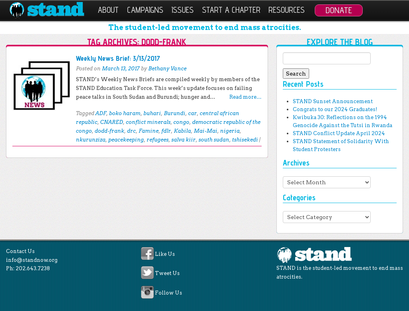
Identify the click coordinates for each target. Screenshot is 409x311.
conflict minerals (148, 122)
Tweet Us (167, 274)
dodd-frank (109, 131)
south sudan (214, 140)
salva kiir (183, 140)
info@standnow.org (32, 260)
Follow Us (168, 293)
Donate (339, 10)
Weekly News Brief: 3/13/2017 (118, 58)
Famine (149, 131)
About (108, 10)
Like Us (165, 254)
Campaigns (145, 10)
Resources (286, 10)
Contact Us (20, 251)
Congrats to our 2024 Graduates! (335, 109)
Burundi (174, 113)
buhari (152, 113)
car (192, 113)
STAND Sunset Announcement (333, 101)
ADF (100, 113)
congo (181, 122)
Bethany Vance (167, 69)
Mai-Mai (205, 131)
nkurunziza (90, 140)
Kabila (182, 131)
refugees (158, 140)
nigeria (230, 131)
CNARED (111, 122)
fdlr (166, 131)
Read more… (245, 97)
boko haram (125, 113)
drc (131, 131)
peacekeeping (126, 140)
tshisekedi (245, 140)
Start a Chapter (231, 10)
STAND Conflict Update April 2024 (339, 133)
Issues (182, 10)
